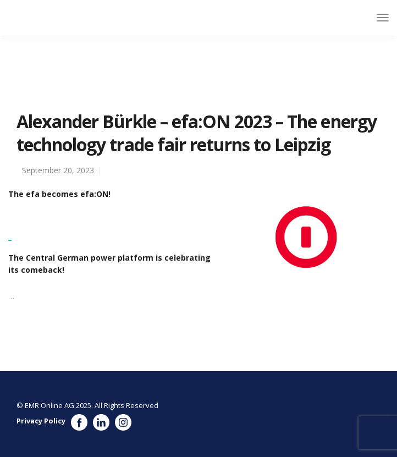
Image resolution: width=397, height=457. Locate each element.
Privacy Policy (40, 421)
